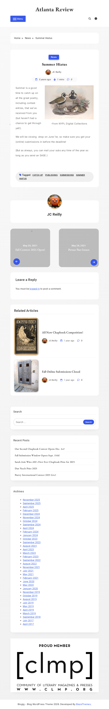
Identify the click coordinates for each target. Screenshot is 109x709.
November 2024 (31, 517)
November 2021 (31, 567)
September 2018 (32, 617)
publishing (51, 175)
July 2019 (28, 602)
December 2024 (31, 514)
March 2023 (29, 553)
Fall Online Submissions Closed (61, 372)
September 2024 (32, 524)
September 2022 (32, 560)
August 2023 (30, 546)
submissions (67, 175)
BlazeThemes (83, 704)
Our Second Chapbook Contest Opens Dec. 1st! (40, 448)
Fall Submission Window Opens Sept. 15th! (37, 455)
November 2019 (31, 592)
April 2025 (28, 507)
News (54, 57)
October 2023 (30, 538)
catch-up (37, 175)
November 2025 (31, 499)
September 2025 (32, 503)
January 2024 (30, 535)
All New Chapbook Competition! (62, 332)
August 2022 (30, 563)
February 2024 (31, 531)
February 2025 (31, 510)
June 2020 (28, 581)
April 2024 (28, 528)
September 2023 (32, 542)
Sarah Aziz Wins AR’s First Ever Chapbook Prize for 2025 (45, 461)
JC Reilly (56, 72)
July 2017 (28, 620)
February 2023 (31, 556)
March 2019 (29, 613)
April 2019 (28, 610)
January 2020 (30, 588)
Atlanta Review (54, 9)
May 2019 (28, 606)
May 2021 (28, 574)
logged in (35, 288)
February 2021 (31, 578)
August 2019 (30, 599)
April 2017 (28, 624)
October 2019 (30, 595)
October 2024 (30, 521)
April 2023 (28, 549)
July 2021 (28, 570)
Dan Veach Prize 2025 (26, 468)
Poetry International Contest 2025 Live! (35, 475)
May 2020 (28, 585)
